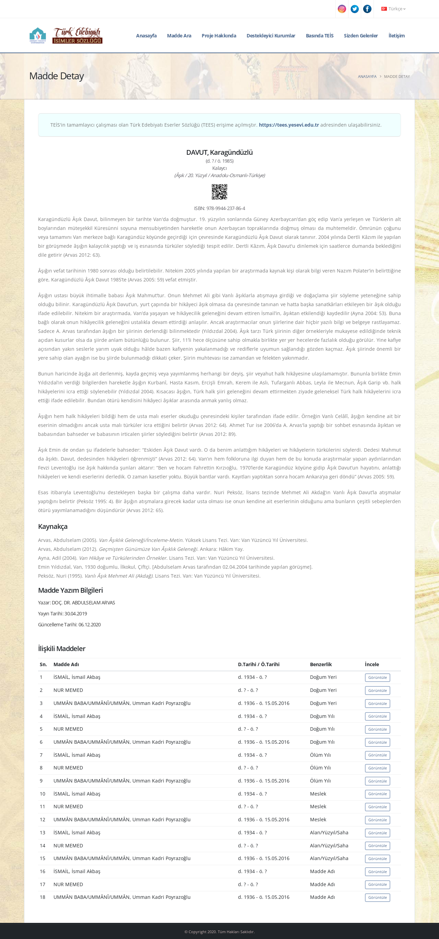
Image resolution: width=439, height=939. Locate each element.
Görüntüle (377, 677)
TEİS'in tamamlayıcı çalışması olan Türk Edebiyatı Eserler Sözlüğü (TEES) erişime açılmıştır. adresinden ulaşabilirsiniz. (216, 124)
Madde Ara (179, 35)
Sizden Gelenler (361, 35)
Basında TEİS (320, 35)
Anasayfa (146, 35)
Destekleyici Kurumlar (271, 35)
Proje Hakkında (219, 35)
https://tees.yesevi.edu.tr (289, 124)
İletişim (397, 35)
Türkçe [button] (393, 9)
